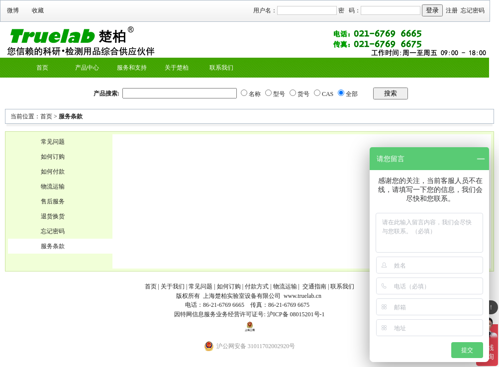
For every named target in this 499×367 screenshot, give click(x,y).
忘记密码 (473, 10)
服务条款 (71, 116)
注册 (452, 10)
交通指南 (314, 286)
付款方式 (257, 286)
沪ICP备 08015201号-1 (296, 314)
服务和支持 (132, 67)
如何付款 (53, 171)
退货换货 (53, 216)
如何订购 (53, 156)
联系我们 (221, 67)
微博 (13, 10)
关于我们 (173, 286)
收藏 (38, 10)
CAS (327, 94)
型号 (279, 94)
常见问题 (53, 141)
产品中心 (87, 67)
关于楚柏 (177, 67)
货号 (303, 94)
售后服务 (53, 201)
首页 (42, 67)
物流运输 (53, 186)
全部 (352, 94)
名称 (255, 94)
